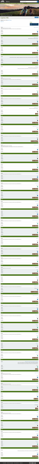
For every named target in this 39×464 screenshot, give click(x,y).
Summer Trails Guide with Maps (33, 24)
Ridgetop (37, 305)
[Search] (28, 1)
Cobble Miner (36, 66)
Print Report (10, 20)
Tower (37, 412)
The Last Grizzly (36, 402)
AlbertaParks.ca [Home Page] (6, 3)
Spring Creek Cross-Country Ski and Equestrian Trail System (31, 361)
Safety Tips (2, 21)
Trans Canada (36, 431)
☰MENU (36, 17)
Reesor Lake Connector (35, 295)
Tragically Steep (36, 422)
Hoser (37, 155)
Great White (36, 117)
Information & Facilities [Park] (19, 3)
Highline (37, 135)
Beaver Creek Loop (36, 27)
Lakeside (37, 173)
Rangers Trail (36, 267)
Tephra (37, 393)
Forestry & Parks (2, 3)
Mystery (37, 238)
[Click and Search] (37, 1)
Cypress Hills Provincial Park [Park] (13, 3)
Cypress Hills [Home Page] (25, 3)
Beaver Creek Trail (36, 37)
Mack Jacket (36, 192)
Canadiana (37, 56)
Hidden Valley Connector (35, 126)
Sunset (37, 383)
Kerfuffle (37, 164)
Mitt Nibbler (37, 229)
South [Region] (9, 3)
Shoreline (37, 333)
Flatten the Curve (36, 107)
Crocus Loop (36, 88)
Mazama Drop (36, 201)
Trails (22, 3)
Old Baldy (37, 248)
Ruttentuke (37, 324)
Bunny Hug (37, 47)
